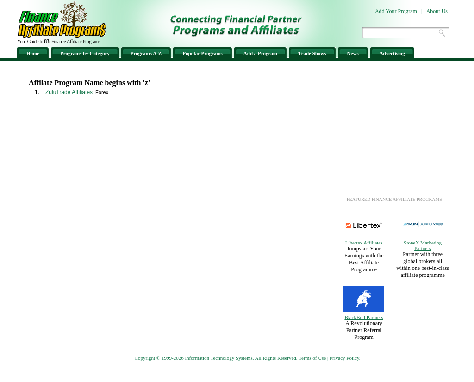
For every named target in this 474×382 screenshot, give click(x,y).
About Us (437, 11)
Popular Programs (202, 53)
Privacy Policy (344, 358)
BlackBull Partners (363, 317)
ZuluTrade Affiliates (69, 92)
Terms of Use (312, 358)
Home (32, 53)
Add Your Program (396, 11)
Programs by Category (85, 53)
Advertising (392, 53)
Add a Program (260, 53)
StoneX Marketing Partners (423, 245)
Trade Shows (312, 53)
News (353, 53)
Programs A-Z (146, 53)
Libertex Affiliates (364, 242)
